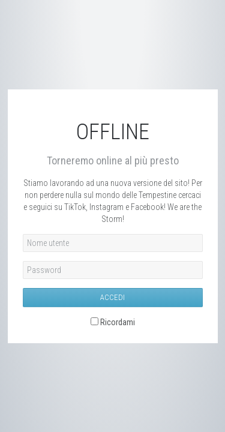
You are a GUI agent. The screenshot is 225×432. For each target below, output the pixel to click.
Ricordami (117, 322)
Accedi (112, 297)
